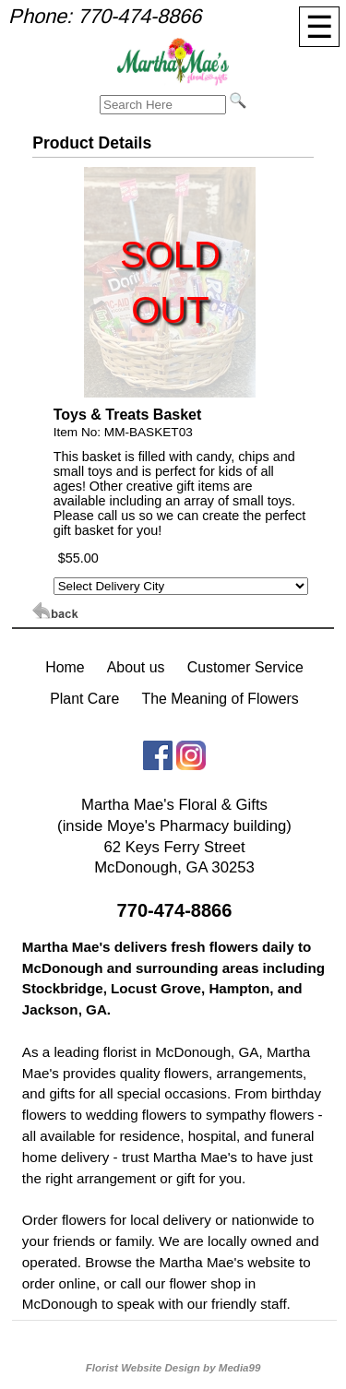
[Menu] (319, 26)
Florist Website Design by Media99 (173, 1367)
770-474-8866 (139, 16)
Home (64, 667)
